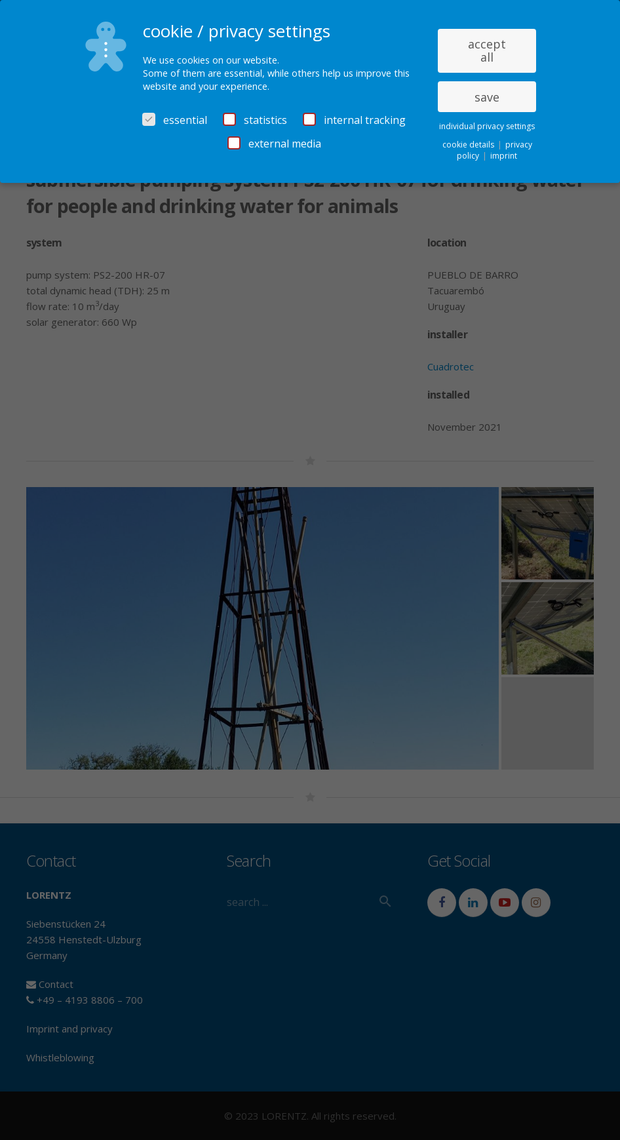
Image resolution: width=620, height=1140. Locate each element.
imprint (503, 155)
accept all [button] (487, 50)
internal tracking (354, 120)
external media (274, 143)
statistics (255, 120)
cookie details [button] (469, 144)
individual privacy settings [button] (487, 126)
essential (174, 120)
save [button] (487, 97)
